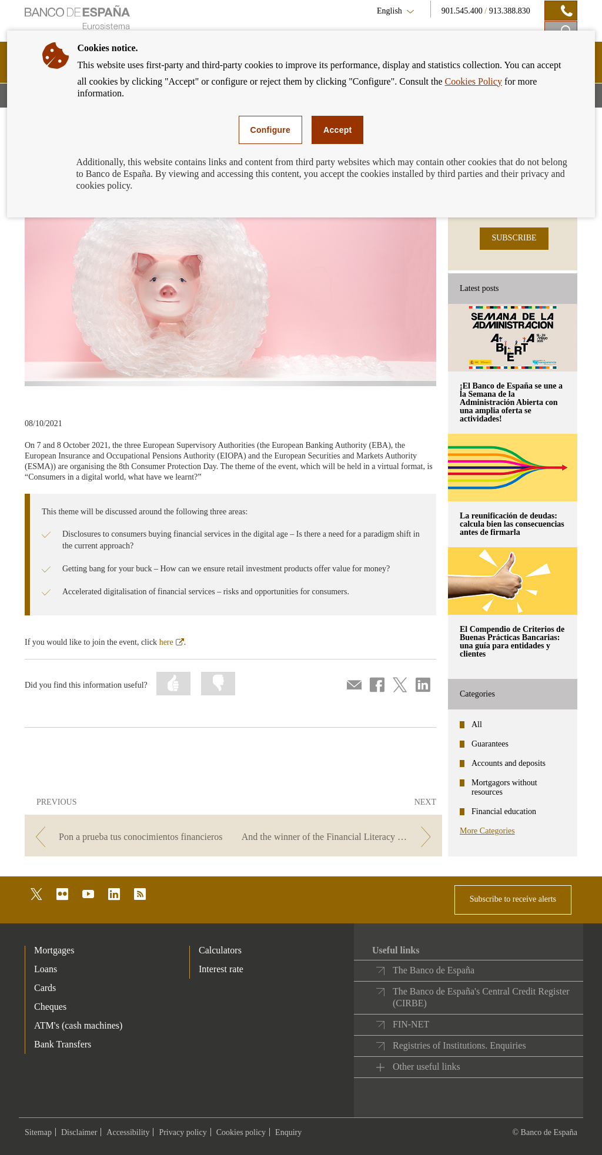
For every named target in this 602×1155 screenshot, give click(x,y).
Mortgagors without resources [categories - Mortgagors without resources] (504, 787)
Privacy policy (182, 1132)
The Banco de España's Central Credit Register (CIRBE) (481, 997)
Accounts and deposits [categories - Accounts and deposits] (508, 763)
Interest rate (221, 969)
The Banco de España (433, 970)
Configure (270, 130)
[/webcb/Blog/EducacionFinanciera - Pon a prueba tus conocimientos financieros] (128, 836)
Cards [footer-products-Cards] (45, 988)
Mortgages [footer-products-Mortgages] (54, 950)
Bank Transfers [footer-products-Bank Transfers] (62, 1044)
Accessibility (127, 1132)
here (171, 642)
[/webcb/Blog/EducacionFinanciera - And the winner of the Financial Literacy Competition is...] (339, 836)
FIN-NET (411, 1024)
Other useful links (426, 1067)
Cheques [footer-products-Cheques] (50, 1007)
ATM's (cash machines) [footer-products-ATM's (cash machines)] (78, 1025)
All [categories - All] (476, 724)
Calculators (220, 950)
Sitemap (38, 1132)
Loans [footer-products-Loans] (45, 969)
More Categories (487, 830)
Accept (337, 130)
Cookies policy (241, 1132)
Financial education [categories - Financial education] (503, 811)
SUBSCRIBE (513, 237)
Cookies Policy (473, 81)
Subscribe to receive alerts (513, 899)
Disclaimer (79, 1132)
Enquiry (288, 1132)
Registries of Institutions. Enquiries (459, 1045)
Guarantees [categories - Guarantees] (490, 743)
